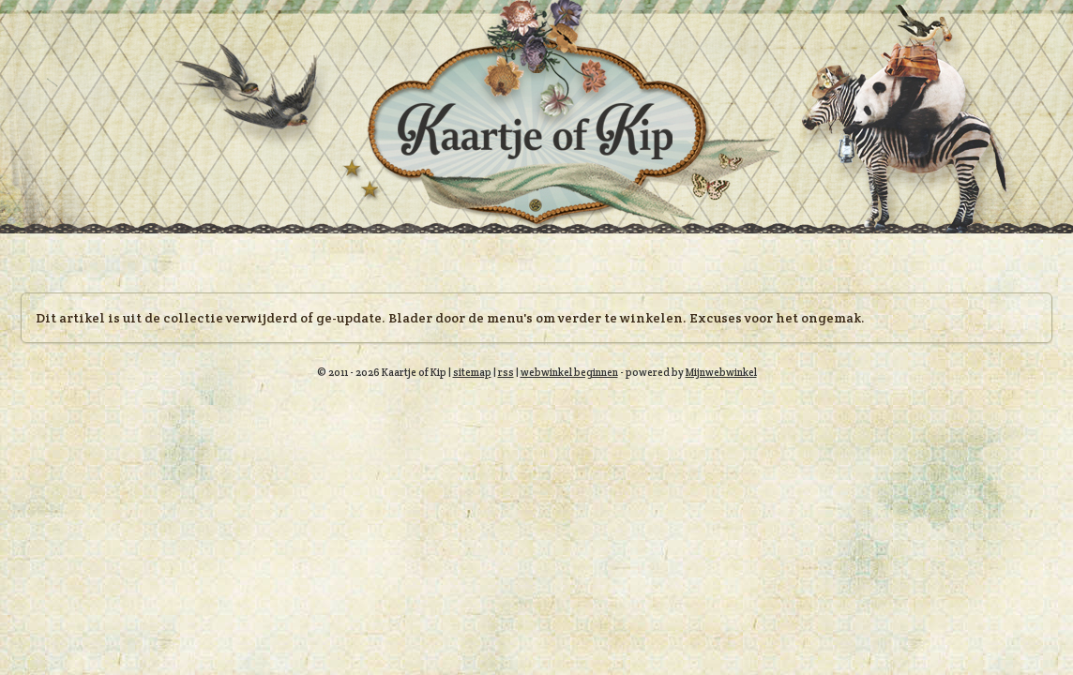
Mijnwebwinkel (721, 372)
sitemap (472, 372)
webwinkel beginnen (569, 372)
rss (506, 372)
